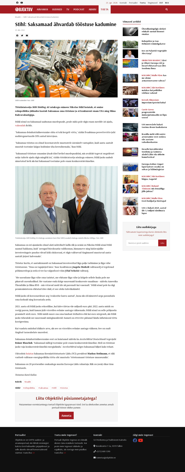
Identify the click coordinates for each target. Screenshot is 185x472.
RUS (167, 2)
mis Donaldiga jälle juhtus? (153, 189)
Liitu (162, 243)
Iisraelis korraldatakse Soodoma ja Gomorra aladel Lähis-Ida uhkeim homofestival (153, 153)
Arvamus (42, 9)
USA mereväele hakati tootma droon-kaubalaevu (154, 125)
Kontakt (123, 2)
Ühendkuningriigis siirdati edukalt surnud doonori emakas (154, 31)
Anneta (66, 415)
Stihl (54, 387)
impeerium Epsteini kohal (154, 101)
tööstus (64, 387)
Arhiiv (92, 9)
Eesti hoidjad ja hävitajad (154, 199)
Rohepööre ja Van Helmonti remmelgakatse (153, 42)
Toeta (143, 2)
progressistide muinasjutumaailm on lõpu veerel (154, 113)
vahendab (20, 125)
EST (161, 2)
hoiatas (29, 353)
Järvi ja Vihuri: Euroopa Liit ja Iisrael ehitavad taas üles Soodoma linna (154, 64)
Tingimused (152, 2)
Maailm (18, 17)
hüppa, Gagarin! (153, 177)
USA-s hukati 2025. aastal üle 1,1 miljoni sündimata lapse (154, 210)
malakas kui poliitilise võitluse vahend (153, 90)
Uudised (57, 9)
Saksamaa (43, 387)
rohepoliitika (29, 387)
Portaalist (133, 2)
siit (33, 452)
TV (67, 9)
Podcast (79, 9)
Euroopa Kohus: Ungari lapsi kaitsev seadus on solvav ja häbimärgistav (153, 167)
